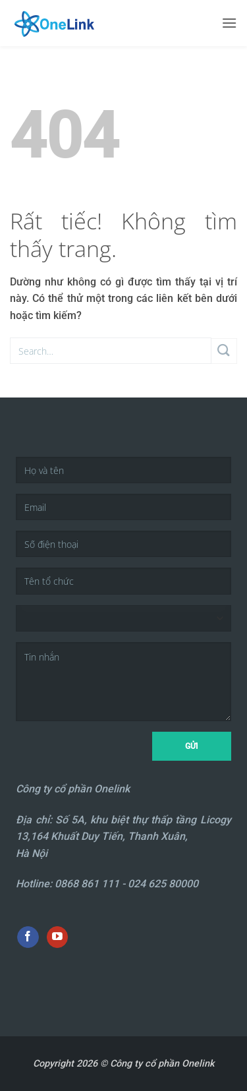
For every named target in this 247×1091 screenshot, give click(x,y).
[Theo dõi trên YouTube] (58, 937)
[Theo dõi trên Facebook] (28, 937)
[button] (229, 23)
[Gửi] (224, 351)
